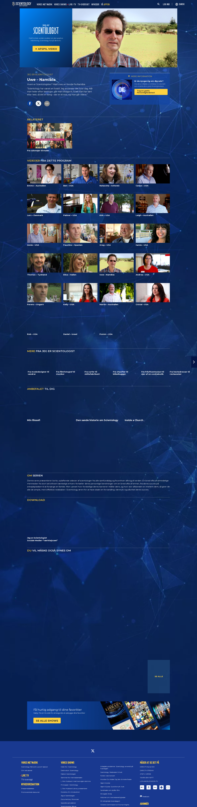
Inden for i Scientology (69, 767)
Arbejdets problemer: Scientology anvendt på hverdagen (116, 767)
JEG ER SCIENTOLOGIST (40, 74)
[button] (194, 362)
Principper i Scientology (69, 785)
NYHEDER (95, 4)
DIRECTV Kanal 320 (147, 767)
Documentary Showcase (70, 799)
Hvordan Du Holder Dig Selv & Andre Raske (115, 779)
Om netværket (26, 770)
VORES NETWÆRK (44, 4)
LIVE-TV (72, 4)
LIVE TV (25, 775)
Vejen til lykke (105, 783)
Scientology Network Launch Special (34, 767)
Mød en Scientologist (68, 774)
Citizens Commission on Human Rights (114, 805)
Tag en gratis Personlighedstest (146, 92)
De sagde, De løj (106, 794)
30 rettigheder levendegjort (110, 801)
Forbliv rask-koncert (107, 776)
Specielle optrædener (68, 803)
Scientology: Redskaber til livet (111, 772)
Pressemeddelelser (27, 788)
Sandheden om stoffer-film (110, 790)
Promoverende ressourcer (30, 792)
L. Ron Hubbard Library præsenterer (74, 788)
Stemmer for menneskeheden (71, 778)
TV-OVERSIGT (84, 4)
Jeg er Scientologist (68, 796)
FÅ (105, 4)
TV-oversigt (27, 779)
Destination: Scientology (69, 770)
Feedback (145, 796)
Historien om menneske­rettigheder (113, 797)
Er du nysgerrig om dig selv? (148, 81)
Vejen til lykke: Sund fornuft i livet (112, 787)
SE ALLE (159, 676)
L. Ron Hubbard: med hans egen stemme (76, 781)
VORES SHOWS (60, 4)
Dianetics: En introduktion (70, 792)
